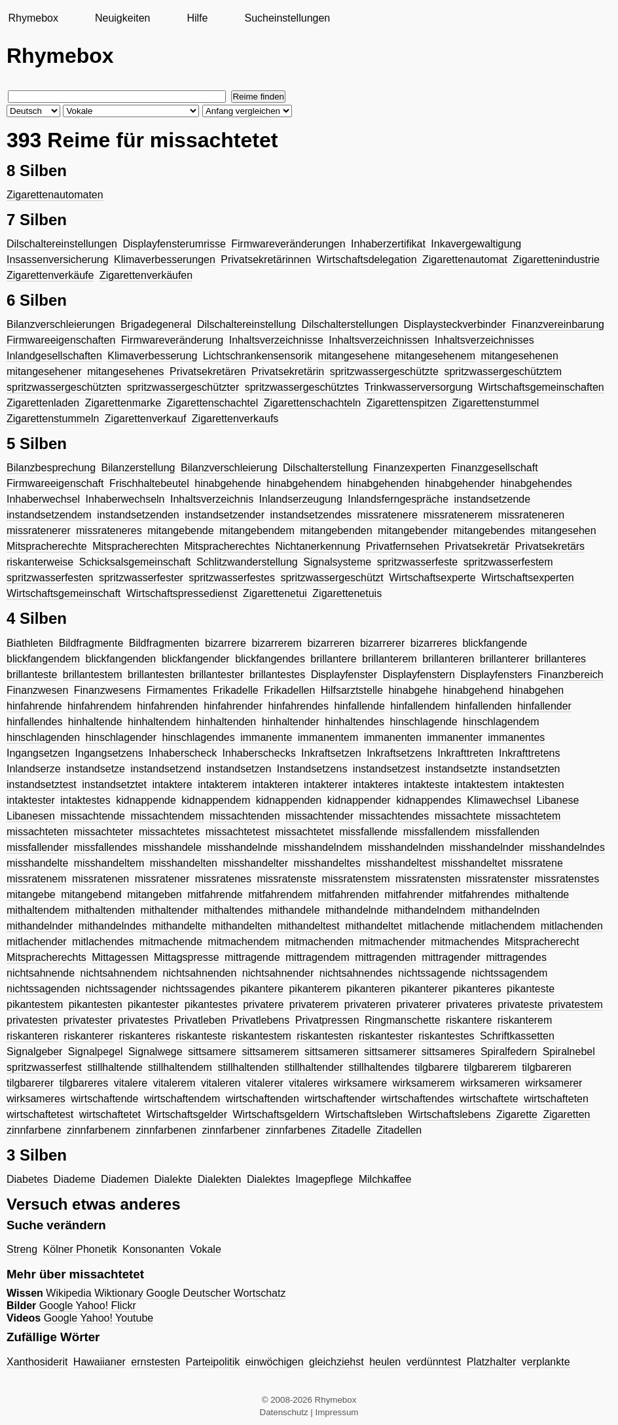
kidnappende (146, 800)
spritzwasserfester (141, 577)
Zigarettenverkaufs (235, 418)
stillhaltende (115, 1067)
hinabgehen (536, 690)
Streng (22, 1249)
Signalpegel (95, 1051)
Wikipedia (68, 1293)
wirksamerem (424, 1083)
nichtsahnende (41, 973)
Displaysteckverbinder (455, 324)
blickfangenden (121, 658)
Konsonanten (153, 1249)
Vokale (205, 1249)
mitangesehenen (519, 355)
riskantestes (446, 1035)
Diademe (75, 1179)
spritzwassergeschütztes (302, 387)
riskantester (386, 1035)
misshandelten (183, 863)
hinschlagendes (198, 737)
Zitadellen (399, 1130)
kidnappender (359, 800)
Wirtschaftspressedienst (182, 593)
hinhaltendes (354, 721)
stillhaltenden (247, 1067)
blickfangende (494, 643)
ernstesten (155, 1361)
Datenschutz (284, 1412)
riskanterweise (40, 562)
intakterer (326, 784)
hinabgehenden (383, 483)
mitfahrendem (280, 894)
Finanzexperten (409, 467)
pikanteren (370, 988)
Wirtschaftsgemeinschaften (541, 387)
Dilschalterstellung (325, 467)
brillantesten (156, 674)
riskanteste (200, 1035)
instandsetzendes (311, 514)
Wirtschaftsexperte (432, 577)
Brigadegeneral (156, 324)
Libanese (558, 800)
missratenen (100, 878)
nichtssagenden (43, 988)
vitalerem (174, 1083)
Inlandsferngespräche (398, 499)
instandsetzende (492, 499)
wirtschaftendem (182, 1098)
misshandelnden (406, 847)
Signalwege (155, 1051)
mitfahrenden (348, 894)
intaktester (31, 800)
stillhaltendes (379, 1067)
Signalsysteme (337, 562)
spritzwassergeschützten (64, 387)
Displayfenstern (419, 674)
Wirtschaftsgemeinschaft (63, 593)
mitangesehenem (435, 355)
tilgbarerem (490, 1067)
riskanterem (525, 1020)
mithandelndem (429, 910)
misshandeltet (473, 863)
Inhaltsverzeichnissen (379, 340)
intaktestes (85, 800)
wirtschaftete (489, 1098)
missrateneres (108, 530)
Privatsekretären (208, 371)
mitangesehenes (125, 371)
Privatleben (200, 1020)
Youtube (134, 1318)
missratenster (497, 878)
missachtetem (528, 815)
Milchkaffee (385, 1179)
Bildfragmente (91, 643)
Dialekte (173, 1179)
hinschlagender (121, 737)
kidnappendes (429, 800)
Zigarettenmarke (123, 402)
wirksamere (360, 1083)
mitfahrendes (479, 894)
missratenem (37, 878)
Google (163, 1293)
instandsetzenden (138, 514)
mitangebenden (336, 530)
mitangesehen (563, 530)
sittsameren (331, 1051)
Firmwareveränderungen (288, 243)
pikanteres (477, 988)
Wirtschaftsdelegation (367, 259)
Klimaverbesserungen (164, 259)
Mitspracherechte (47, 546)
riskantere (469, 1020)
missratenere (387, 514)
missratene (537, 863)
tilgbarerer (30, 1083)
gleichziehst (336, 1361)
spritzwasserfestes (232, 577)
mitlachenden (572, 925)
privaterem (314, 1004)
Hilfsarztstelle (352, 690)
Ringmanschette (403, 1020)
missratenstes (567, 878)
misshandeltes (326, 863)
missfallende (368, 831)
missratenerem (457, 514)
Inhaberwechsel (43, 499)
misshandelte (37, 863)
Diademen (125, 1179)
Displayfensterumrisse (173, 243)
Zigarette (516, 1114)
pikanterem (314, 988)
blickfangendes (270, 658)
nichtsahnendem (119, 973)
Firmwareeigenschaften (61, 340)
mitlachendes (103, 941)
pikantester (153, 1004)
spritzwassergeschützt (331, 577)
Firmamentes (176, 690)
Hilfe (197, 18)
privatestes (143, 1020)
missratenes (223, 878)
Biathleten (30, 643)
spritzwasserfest (44, 1067)
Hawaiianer (99, 1361)
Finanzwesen (37, 690)
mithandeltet (373, 925)
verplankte (546, 1361)
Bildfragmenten (164, 643)
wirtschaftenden (262, 1098)
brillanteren (448, 658)
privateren (367, 1004)
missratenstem (356, 878)
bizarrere (225, 643)
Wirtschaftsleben (363, 1114)
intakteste (426, 784)
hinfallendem (420, 706)
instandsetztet (114, 784)
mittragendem (317, 957)
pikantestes (211, 1004)
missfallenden (507, 831)
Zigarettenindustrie (556, 259)
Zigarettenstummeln (53, 418)
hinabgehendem (304, 483)
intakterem (222, 784)
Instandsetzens (312, 768)
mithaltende (542, 894)
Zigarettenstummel (495, 402)
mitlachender (37, 941)
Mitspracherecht (542, 941)
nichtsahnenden (199, 973)
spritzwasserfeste (417, 562)
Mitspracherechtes (227, 546)
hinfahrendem (99, 706)
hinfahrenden (167, 706)
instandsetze (95, 768)
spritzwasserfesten (50, 577)
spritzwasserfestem (508, 562)
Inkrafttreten (465, 753)
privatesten (32, 1020)
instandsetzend (165, 768)
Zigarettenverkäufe (50, 275)
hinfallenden (483, 706)
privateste (520, 1004)
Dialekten (220, 1179)
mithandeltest (309, 925)
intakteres (375, 784)
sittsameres (448, 1051)
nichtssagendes (198, 988)
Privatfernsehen (402, 546)
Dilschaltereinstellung (246, 324)
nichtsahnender (278, 973)
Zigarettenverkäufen (146, 275)
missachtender (319, 815)
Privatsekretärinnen (266, 259)
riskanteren (32, 1035)
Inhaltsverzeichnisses (484, 340)
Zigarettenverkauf (146, 418)
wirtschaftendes (417, 1098)
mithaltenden (105, 910)
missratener (162, 878)
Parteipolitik (213, 1361)
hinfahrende (34, 706)
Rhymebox (33, 18)
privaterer (418, 1004)
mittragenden (385, 957)
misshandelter (255, 863)
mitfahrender (413, 894)
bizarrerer (382, 643)
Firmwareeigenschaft (55, 483)
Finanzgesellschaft (494, 467)
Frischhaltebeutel (149, 483)
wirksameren (490, 1083)
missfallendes (105, 847)
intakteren (275, 784)
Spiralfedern (509, 1051)
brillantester (217, 674)
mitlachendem (503, 925)
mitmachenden (319, 941)
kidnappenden (289, 800)
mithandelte (179, 925)
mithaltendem (38, 910)
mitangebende (180, 530)
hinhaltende (95, 721)
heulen (385, 1361)
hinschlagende (423, 721)
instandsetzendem (49, 514)
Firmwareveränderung (172, 340)
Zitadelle (351, 1130)
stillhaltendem (180, 1067)
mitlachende (436, 925)
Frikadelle (235, 690)
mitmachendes (465, 941)
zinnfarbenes (296, 1130)
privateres (469, 1004)
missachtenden (244, 815)
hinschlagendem (501, 721)
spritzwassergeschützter (183, 387)
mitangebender (413, 530)
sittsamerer (390, 1051)
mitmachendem (243, 941)
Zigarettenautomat (464, 259)
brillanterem (389, 658)
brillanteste (32, 674)
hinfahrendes (298, 706)
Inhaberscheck (183, 753)
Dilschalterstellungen (350, 324)
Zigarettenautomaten (55, 194)
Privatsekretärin (287, 371)
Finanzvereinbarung (558, 324)
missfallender (37, 847)
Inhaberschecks (259, 753)
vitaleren (220, 1083)
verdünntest (434, 1361)
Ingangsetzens (109, 753)
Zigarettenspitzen (407, 402)
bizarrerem (276, 643)
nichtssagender (121, 988)
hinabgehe (412, 690)
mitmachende (170, 941)
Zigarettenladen (43, 402)
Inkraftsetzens (399, 753)
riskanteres (144, 1035)
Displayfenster (344, 674)
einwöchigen (274, 1361)
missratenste (286, 878)
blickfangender (196, 658)
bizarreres (433, 643)
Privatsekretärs (550, 546)
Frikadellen (289, 690)
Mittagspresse (186, 957)
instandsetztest (42, 784)
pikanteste (530, 988)
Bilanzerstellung (138, 467)
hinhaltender (290, 721)
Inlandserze (34, 768)
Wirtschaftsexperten (527, 577)
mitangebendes (488, 530)
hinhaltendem (159, 721)
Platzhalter (492, 1361)
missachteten (37, 831)
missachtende (92, 815)
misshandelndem (322, 847)
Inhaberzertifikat (388, 243)
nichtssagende (431, 973)
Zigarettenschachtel (213, 402)
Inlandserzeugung (300, 499)
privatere (263, 1004)
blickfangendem (43, 658)
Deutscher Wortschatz (234, 1293)
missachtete (462, 815)
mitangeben (154, 894)
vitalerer (264, 1083)
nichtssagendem (509, 973)
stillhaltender (313, 1067)
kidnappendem (215, 800)
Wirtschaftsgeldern (275, 1114)
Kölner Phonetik (80, 1249)
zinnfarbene (34, 1130)
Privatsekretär (477, 546)
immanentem (328, 737)
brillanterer (505, 658)
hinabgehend (473, 690)
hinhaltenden (226, 721)
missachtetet (304, 831)
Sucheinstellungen (287, 18)
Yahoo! (92, 1305)
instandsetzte (456, 768)
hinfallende (359, 706)
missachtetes (169, 831)
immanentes (516, 737)
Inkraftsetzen (331, 753)
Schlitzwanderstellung (247, 562)
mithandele (293, 910)
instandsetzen (239, 768)
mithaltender (169, 910)
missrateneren (531, 514)
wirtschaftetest (40, 1114)
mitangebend (91, 894)
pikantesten (95, 1004)
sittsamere (212, 1051)
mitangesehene (353, 355)
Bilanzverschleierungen (61, 324)
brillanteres (560, 658)
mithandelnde (356, 910)
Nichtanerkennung (317, 546)
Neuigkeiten (123, 18)
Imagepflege (324, 1179)
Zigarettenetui (275, 593)
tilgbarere (436, 1067)
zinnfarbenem (98, 1130)
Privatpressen (327, 1020)
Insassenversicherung (58, 259)
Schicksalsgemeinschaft (135, 562)
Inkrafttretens (529, 753)
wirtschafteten (556, 1098)
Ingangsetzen (38, 753)
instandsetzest (386, 768)
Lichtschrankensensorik (257, 355)
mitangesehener (44, 371)
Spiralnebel (569, 1051)
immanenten (393, 737)
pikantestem (35, 1004)
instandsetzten (526, 768)
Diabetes (27, 1179)
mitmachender (392, 941)
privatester (88, 1020)
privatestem (576, 1004)
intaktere (172, 784)
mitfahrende (215, 894)
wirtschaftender (340, 1098)
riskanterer (89, 1035)
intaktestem (481, 784)
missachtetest (238, 831)
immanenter (454, 737)
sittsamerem (270, 1051)
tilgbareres (83, 1083)
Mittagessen (120, 957)
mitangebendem (257, 530)
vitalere (131, 1083)
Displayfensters (496, 674)
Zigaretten (566, 1114)
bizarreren (330, 643)
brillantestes (277, 674)
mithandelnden (505, 910)
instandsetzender (224, 514)
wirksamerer (553, 1083)
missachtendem (167, 815)
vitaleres (308, 1083)
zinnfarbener (231, 1130)
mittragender (451, 957)
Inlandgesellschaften (54, 355)
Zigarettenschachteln (312, 402)
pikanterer (424, 988)
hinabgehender (460, 483)
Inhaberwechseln (125, 499)
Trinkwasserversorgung (418, 387)
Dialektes (268, 1179)
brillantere (333, 658)
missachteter (104, 831)
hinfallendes (34, 721)
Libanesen (31, 815)
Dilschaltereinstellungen (62, 243)
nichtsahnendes (356, 973)
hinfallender (544, 706)
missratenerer (39, 530)
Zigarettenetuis (347, 593)
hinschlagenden (43, 737)
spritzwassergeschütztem (503, 371)
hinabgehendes (536, 483)
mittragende (252, 957)
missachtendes (394, 815)
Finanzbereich (570, 674)
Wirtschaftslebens (449, 1114)
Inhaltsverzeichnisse (276, 340)
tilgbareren (547, 1067)
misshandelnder (487, 847)
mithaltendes (233, 910)
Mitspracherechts (46, 957)
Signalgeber (34, 1051)
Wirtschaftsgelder (186, 1114)
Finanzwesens (107, 690)
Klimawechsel (499, 800)
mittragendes (516, 957)
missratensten (428, 878)
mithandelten (242, 925)
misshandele (172, 847)
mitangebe (31, 894)
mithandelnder (40, 925)
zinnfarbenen (166, 1130)
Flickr (123, 1305)
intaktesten (538, 784)
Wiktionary (118, 1293)
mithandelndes (113, 925)
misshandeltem (109, 863)
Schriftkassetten (517, 1035)
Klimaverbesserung (152, 355)
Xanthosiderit (37, 1361)
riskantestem (261, 1035)
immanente (266, 737)
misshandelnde (242, 847)
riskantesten (325, 1035)
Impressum (337, 1412)
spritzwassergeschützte (384, 371)
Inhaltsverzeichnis (211, 499)
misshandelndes (567, 847)
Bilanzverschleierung (229, 467)
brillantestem (92, 674)
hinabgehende (227, 483)
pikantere (261, 988)
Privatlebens (260, 1020)
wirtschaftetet (110, 1114)
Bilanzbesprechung (51, 467)
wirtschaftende (104, 1098)
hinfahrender (233, 706)
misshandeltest (401, 863)
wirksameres (36, 1098)
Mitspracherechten (135, 546)
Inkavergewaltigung (476, 243)
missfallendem (436, 831)
